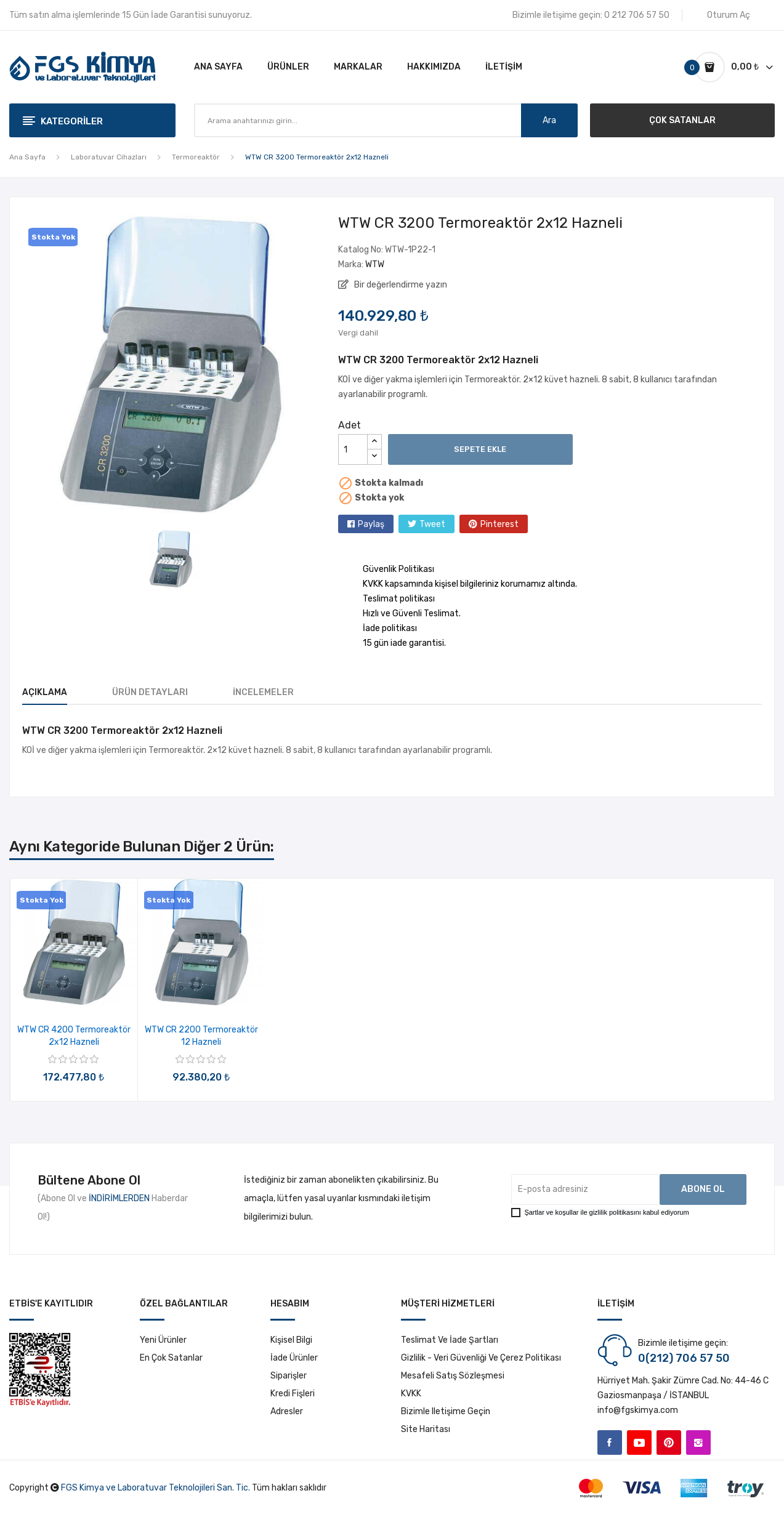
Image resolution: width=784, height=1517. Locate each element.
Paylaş (371, 524)
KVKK (411, 1393)
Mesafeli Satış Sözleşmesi (452, 1375)
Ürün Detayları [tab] (150, 692)
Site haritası (425, 1429)
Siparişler (288, 1375)
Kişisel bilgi (291, 1340)
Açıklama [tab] (44, 692)
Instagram (698, 1442)
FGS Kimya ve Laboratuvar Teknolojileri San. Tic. (155, 1488)
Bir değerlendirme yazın (399, 285)
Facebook (609, 1442)
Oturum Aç (728, 15)
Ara (549, 120)
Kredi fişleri (292, 1393)
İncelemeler (263, 692)
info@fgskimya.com (637, 1410)
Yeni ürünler (163, 1340)
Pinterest (499, 524)
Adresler (286, 1411)
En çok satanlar (171, 1358)
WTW (374, 264)
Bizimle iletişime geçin (445, 1411)
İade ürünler (294, 1358)
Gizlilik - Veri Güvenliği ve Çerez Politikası (481, 1358)
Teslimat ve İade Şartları (449, 1340)
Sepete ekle (480, 449)
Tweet (432, 524)
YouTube (639, 1442)
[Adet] (353, 449)
